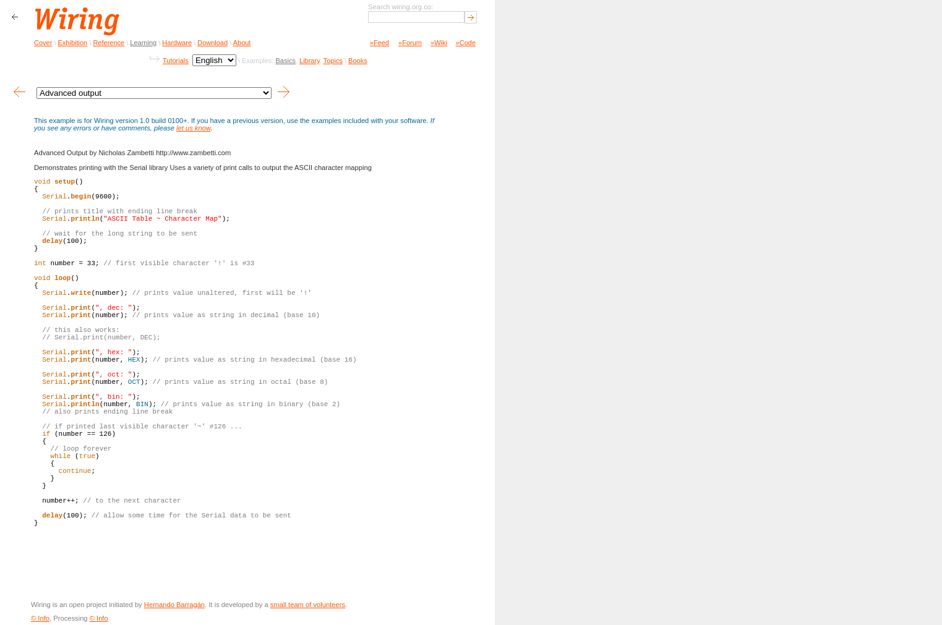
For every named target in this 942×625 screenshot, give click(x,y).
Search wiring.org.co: (400, 7)
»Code (466, 42)
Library (309, 60)
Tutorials (176, 60)
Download (212, 42)
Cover (43, 42)
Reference (108, 42)
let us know (193, 128)
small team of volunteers (307, 604)
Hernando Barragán (174, 604)
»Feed (379, 42)
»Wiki (438, 42)
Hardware (177, 42)
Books (357, 60)
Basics (285, 60)
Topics (333, 60)
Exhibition (73, 42)
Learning (143, 42)
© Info (40, 618)
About (242, 42)
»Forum (410, 42)
